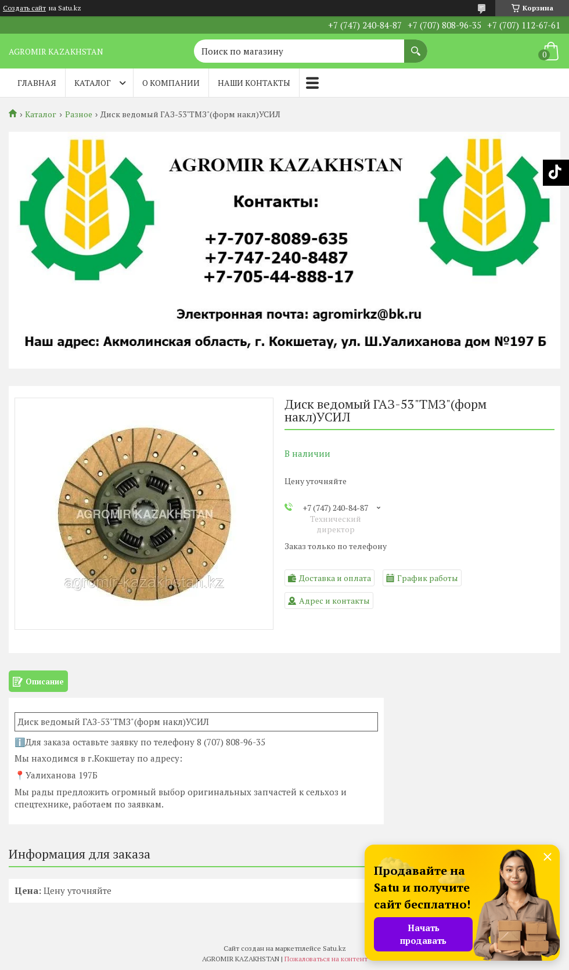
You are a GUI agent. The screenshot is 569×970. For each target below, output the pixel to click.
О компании (171, 82)
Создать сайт (24, 8)
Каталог (92, 82)
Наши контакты (254, 82)
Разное (78, 114)
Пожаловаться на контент (326, 958)
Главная (36, 82)
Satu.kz (334, 948)
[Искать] (415, 45)
